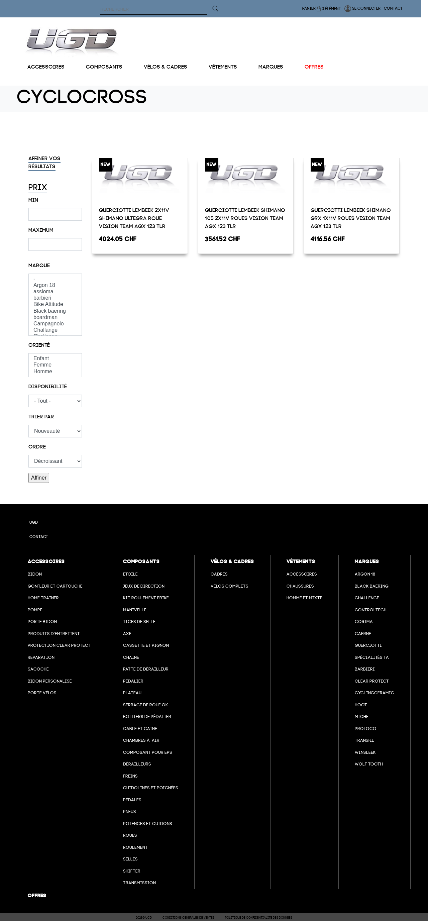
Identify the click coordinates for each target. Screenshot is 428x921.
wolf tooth (369, 763)
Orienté (39, 345)
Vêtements (223, 67)
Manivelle (134, 609)
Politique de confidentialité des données (258, 917)
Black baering (55, 311)
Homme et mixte (304, 597)
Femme (55, 365)
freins (130, 776)
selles (130, 858)
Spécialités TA (372, 657)
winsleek (365, 752)
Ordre (37, 447)
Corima (364, 621)
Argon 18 (55, 285)
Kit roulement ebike (146, 597)
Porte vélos (42, 692)
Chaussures (300, 586)
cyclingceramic (374, 692)
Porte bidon (42, 621)
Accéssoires (302, 574)
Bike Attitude (55, 304)
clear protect (372, 681)
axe (127, 633)
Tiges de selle (139, 621)
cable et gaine (140, 728)
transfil (364, 740)
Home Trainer (43, 597)
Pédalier (133, 681)
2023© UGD (144, 917)
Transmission (139, 882)
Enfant (55, 358)
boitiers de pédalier (147, 716)
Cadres (219, 574)
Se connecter (369, 8)
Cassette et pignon (146, 645)
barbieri (55, 298)
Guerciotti (368, 645)
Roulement (135, 847)
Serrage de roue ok (145, 704)
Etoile (130, 574)
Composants (104, 67)
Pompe (35, 609)
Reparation (41, 657)
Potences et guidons (147, 823)
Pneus (129, 811)
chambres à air (141, 740)
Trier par (41, 417)
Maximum (41, 230)
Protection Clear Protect (59, 645)
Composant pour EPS (147, 752)
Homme (55, 372)
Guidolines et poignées (150, 787)
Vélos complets (229, 586)
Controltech (371, 609)
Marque (39, 266)
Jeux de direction (144, 586)
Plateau (132, 692)
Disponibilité (47, 387)
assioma (55, 292)
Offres (314, 67)
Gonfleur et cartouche (55, 586)
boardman (55, 317)
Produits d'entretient (54, 633)
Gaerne (363, 633)
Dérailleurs (137, 763)
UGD (33, 522)
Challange (55, 330)
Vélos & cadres (165, 67)
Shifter (131, 871)
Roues (130, 835)
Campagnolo (55, 324)
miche (361, 716)
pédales (132, 799)
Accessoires (46, 67)
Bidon (35, 574)
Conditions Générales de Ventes (188, 917)
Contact (400, 8)
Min (33, 200)
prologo (366, 728)
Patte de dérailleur (146, 669)
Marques (270, 67)
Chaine (131, 657)
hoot (361, 704)
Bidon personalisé (50, 681)
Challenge (367, 597)
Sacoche (38, 669)
